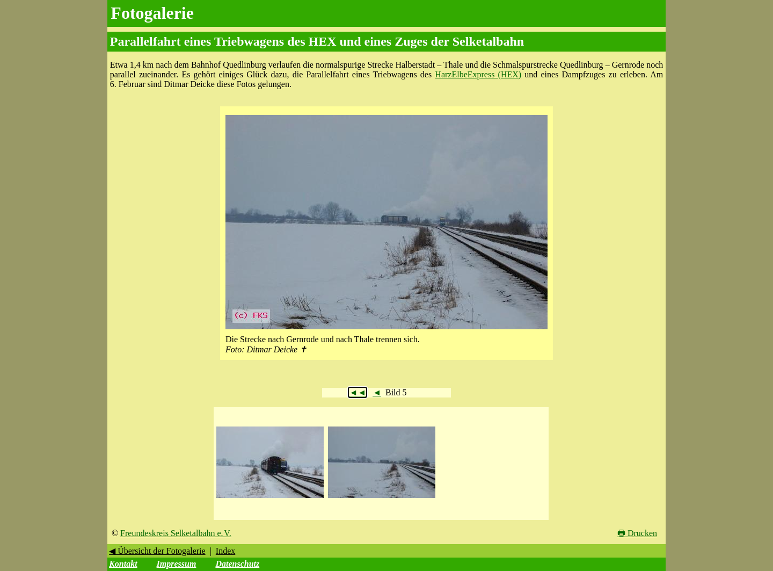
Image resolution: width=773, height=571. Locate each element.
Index (225, 550)
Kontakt (123, 563)
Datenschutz (237, 563)
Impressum (176, 563)
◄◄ (357, 392)
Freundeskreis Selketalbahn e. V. (175, 533)
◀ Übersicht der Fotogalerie (157, 550)
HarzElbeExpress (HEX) (478, 74)
